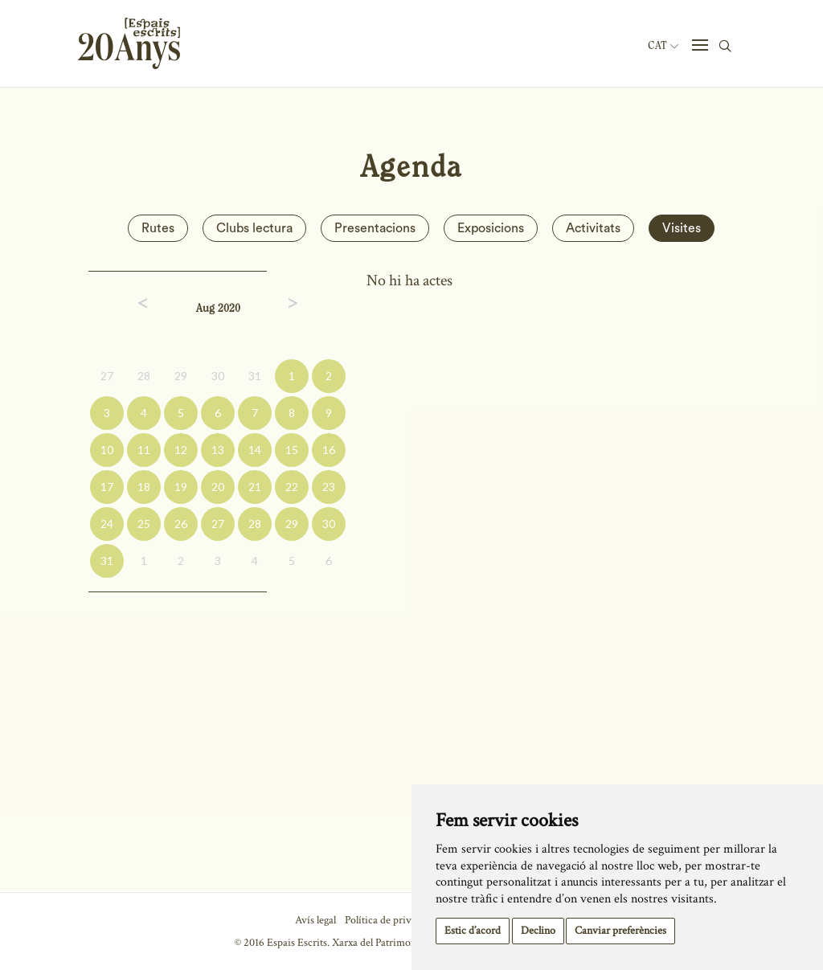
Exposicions (490, 228)
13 (217, 449)
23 (328, 486)
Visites (681, 228)
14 (254, 449)
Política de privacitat (390, 920)
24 (106, 523)
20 (217, 486)
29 (180, 376)
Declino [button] (538, 930)
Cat (663, 45)
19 (180, 486)
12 (180, 449)
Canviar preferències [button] (620, 930)
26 (180, 523)
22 (291, 486)
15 (291, 449)
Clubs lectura (254, 228)
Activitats (593, 228)
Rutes (157, 228)
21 (254, 486)
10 (106, 449)
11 (143, 449)
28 (143, 376)
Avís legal (315, 920)
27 (106, 376)
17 (106, 486)
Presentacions (375, 228)
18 (143, 486)
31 (254, 376)
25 (143, 523)
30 (217, 376)
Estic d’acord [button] (472, 930)
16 (328, 449)
